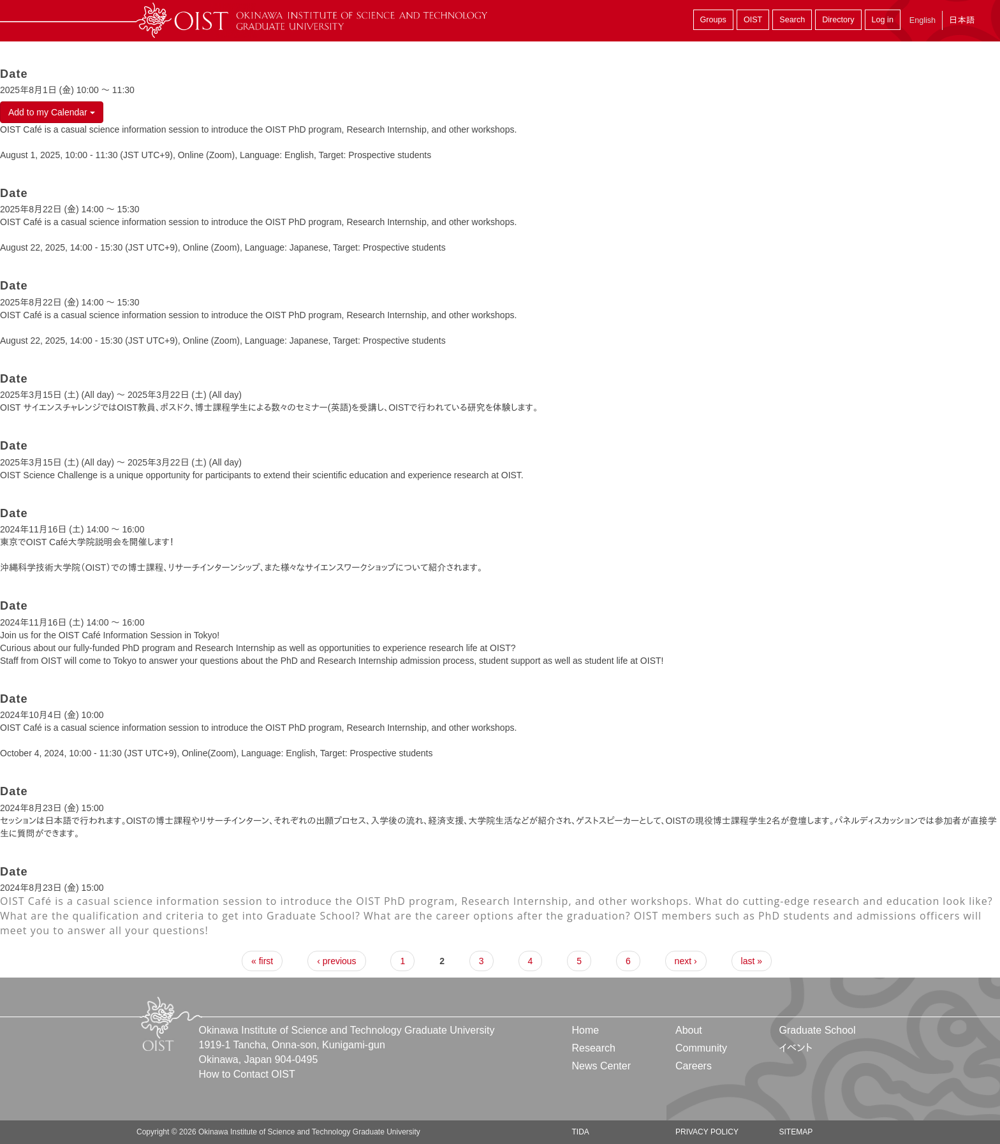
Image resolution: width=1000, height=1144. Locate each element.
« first (262, 961)
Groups (713, 19)
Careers (693, 1065)
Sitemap (795, 1131)
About (688, 1030)
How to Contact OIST (247, 1074)
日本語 (961, 20)
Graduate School (817, 1030)
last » (751, 961)
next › (686, 961)
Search (792, 19)
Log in (882, 19)
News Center (601, 1065)
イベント (795, 1048)
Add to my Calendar (51, 112)
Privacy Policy (707, 1131)
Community (701, 1048)
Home (585, 1030)
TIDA (580, 1131)
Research (593, 1048)
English (922, 20)
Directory (838, 19)
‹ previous (336, 961)
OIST (753, 19)
